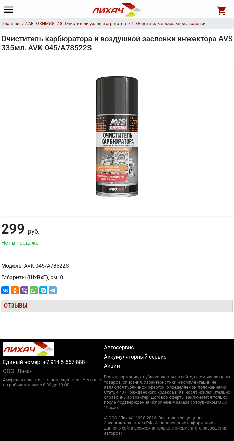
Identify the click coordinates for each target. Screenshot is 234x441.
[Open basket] (221, 9)
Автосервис (119, 347)
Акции (112, 366)
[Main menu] (10, 9)
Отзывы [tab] (15, 305)
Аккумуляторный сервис (135, 356)
